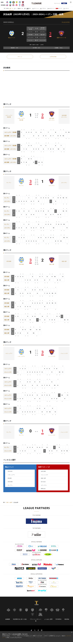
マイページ (57, 3)
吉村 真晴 (51, 118)
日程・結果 (11, 8)
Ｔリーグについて (66, 8)
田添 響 (9, 117)
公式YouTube (53, 56)
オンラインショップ (35, 8)
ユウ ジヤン (52, 120)
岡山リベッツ (11, 37)
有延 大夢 (51, 264)
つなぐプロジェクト (43, 8)
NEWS (7, 8)
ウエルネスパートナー (51, 8)
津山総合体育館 (66, 22)
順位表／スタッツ (20, 8)
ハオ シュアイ (8, 115)
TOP (4, 8)
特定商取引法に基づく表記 (20, 619)
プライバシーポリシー (35, 619)
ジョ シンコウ (51, 356)
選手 (24, 8)
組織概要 (7, 619)
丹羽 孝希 (8, 261)
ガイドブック (59, 8)
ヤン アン (8, 182)
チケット (15, 8)
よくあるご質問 (48, 619)
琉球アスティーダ (61, 37)
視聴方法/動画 (29, 8)
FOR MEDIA (58, 619)
